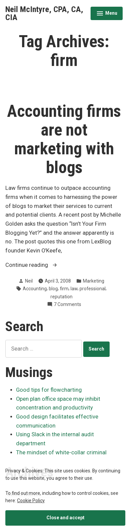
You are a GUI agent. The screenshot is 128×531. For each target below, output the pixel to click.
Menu (107, 14)
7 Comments (67, 304)
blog (53, 288)
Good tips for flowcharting (49, 390)
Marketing (93, 281)
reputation (61, 296)
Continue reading (42, 265)
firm (64, 288)
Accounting (35, 288)
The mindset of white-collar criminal (61, 452)
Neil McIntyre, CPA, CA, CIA (44, 13)
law (74, 288)
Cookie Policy (31, 500)
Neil (29, 281)
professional (93, 288)
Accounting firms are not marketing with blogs (64, 139)
